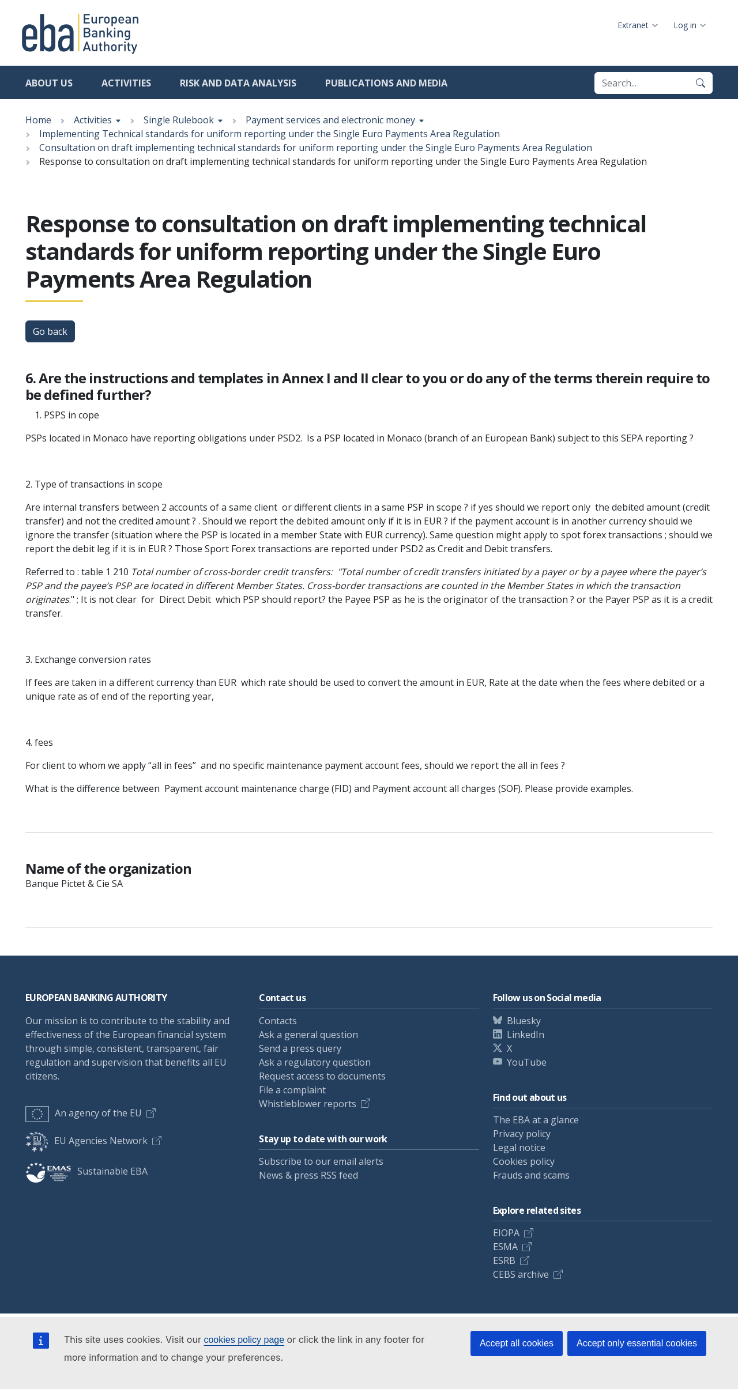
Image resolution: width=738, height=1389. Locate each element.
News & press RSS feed (308, 1175)
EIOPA (506, 1232)
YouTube (527, 1062)
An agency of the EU (83, 1113)
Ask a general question (308, 1034)
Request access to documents (322, 1076)
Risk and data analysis (238, 83)
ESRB (504, 1260)
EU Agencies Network (86, 1140)
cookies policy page (244, 1340)
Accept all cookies (517, 1343)
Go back (50, 331)
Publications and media (386, 83)
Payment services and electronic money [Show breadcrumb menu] (330, 120)
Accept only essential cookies (637, 1343)
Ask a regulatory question (315, 1062)
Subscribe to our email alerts (321, 1161)
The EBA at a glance (536, 1120)
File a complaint (292, 1090)
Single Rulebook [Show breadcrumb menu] (179, 120)
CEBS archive (521, 1274)
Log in (684, 25)
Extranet (633, 25)
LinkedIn (525, 1034)
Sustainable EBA (86, 1171)
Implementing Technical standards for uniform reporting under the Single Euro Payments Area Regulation (269, 133)
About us (49, 83)
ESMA (505, 1246)
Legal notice (519, 1147)
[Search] (700, 83)
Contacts (278, 1020)
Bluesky (524, 1020)
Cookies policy (524, 1161)
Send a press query (300, 1048)
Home (38, 120)
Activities (126, 83)
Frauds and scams (531, 1175)
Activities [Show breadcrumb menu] (93, 120)
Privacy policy (522, 1133)
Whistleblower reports (307, 1103)
